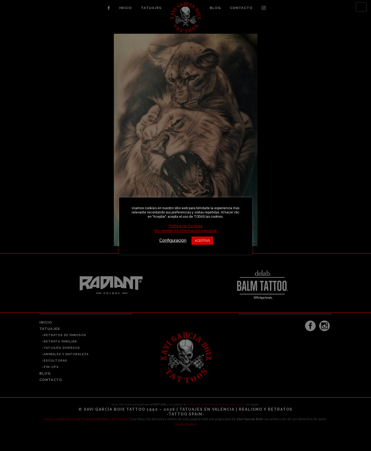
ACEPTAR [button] (202, 241)
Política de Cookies (185, 226)
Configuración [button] (172, 240)
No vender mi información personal (185, 230)
